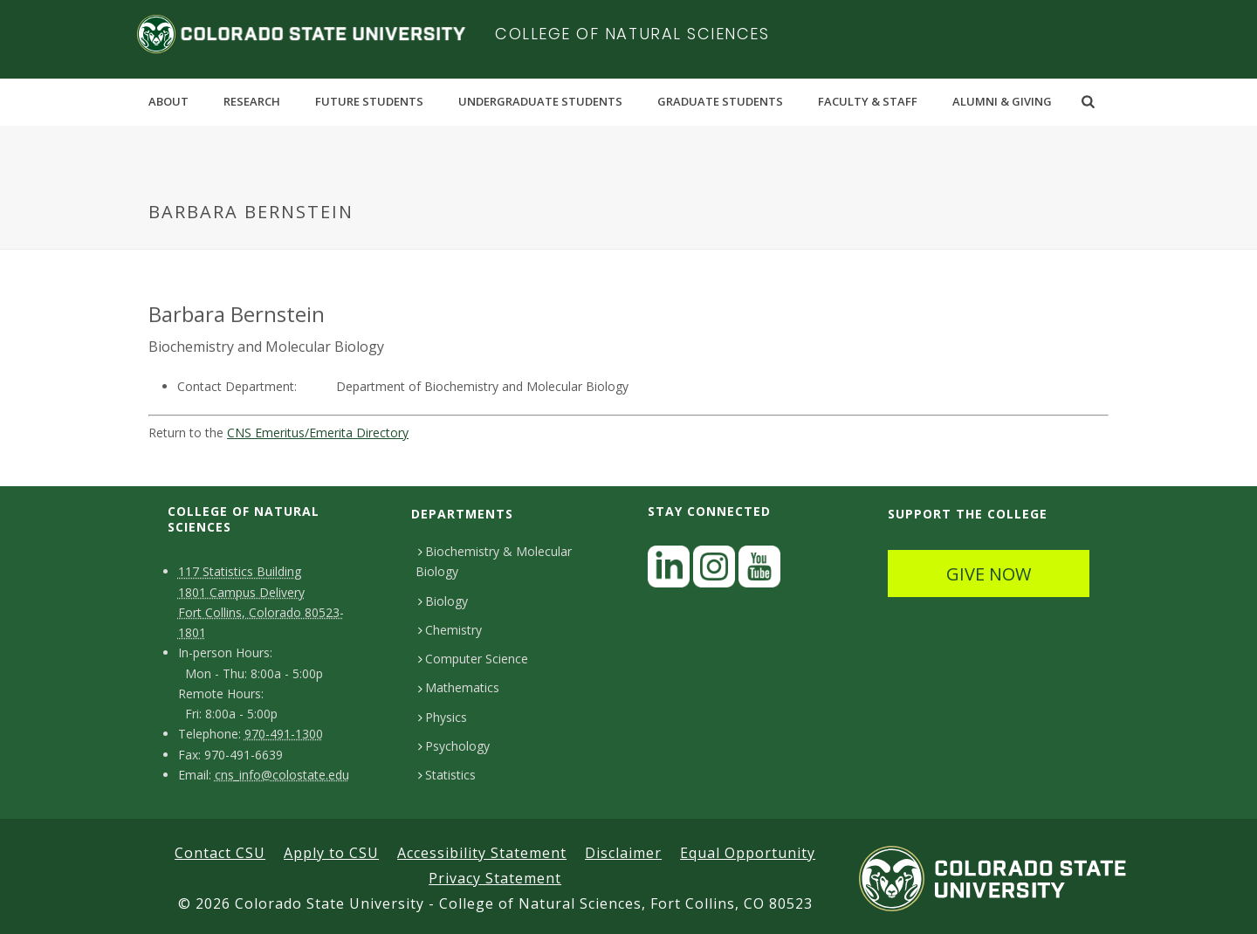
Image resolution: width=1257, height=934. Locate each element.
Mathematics (458, 687)
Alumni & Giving (1002, 101)
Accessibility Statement (482, 852)
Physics (442, 717)
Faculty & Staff (867, 101)
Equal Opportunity (747, 852)
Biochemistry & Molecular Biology (494, 561)
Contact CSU (220, 852)
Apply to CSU (331, 852)
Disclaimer (623, 852)
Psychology (454, 746)
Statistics (447, 774)
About (168, 101)
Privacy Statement (495, 878)
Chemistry (450, 630)
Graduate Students (720, 101)
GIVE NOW (988, 574)
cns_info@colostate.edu (282, 774)
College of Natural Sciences (632, 33)
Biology (443, 601)
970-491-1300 (283, 733)
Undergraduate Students (540, 101)
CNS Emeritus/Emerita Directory (318, 432)
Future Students (369, 101)
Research (251, 101)
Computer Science (473, 658)
